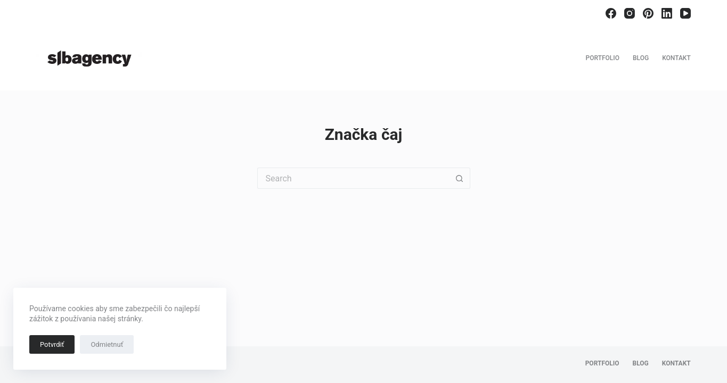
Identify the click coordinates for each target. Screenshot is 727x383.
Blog (641, 58)
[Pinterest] (648, 13)
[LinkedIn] (666, 13)
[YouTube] (685, 13)
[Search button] (459, 178)
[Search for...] (353, 178)
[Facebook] (611, 13)
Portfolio (602, 58)
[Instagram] (629, 13)
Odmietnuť (107, 344)
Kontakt (676, 58)
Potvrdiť (52, 344)
